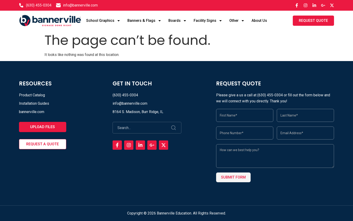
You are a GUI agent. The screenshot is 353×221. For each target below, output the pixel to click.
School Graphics (103, 21)
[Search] (174, 127)
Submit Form (233, 177)
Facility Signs (208, 21)
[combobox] (140, 127)
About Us (259, 20)
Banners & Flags (144, 21)
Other (237, 21)
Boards (177, 21)
